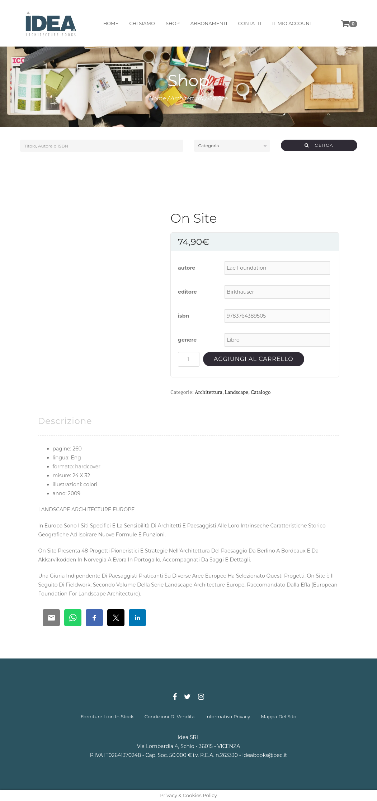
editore (187, 292)
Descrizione (65, 421)
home (111, 23)
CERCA (319, 145)
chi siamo (142, 23)
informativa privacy (228, 716)
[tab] (65, 421)
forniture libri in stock (107, 716)
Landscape (236, 392)
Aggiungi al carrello (253, 359)
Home (157, 98)
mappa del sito (278, 716)
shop (173, 23)
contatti (249, 23)
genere (187, 340)
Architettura (186, 98)
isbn (183, 316)
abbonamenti (208, 23)
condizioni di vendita (170, 716)
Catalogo (260, 392)
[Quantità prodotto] (188, 359)
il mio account (292, 23)
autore (186, 268)
